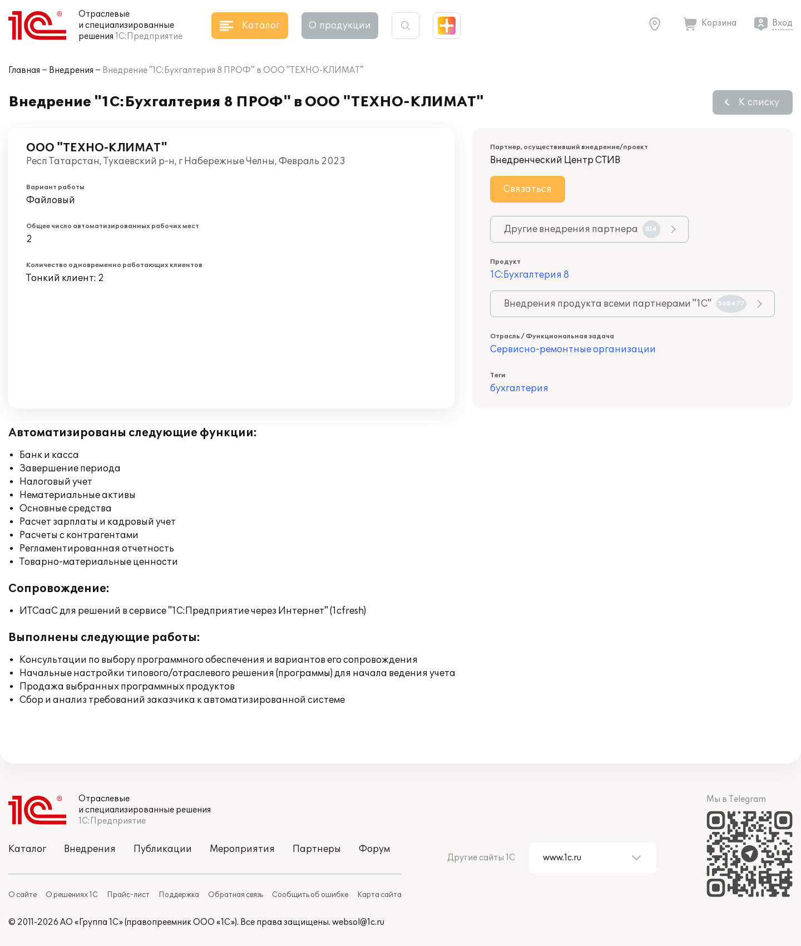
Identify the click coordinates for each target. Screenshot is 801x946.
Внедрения (71, 70)
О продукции (340, 25)
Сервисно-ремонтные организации (573, 349)
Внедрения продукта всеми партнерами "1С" (625, 304)
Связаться (527, 189)
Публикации (163, 849)
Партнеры (317, 849)
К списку (759, 102)
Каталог (27, 849)
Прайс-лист (128, 894)
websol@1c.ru (358, 922)
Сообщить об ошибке (310, 894)
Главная (24, 70)
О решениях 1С (72, 894)
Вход (782, 23)
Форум (374, 849)
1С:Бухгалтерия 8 (529, 274)
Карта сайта (379, 894)
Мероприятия (242, 849)
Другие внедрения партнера (582, 229)
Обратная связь (235, 894)
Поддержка (179, 894)
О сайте (22, 894)
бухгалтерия (519, 388)
